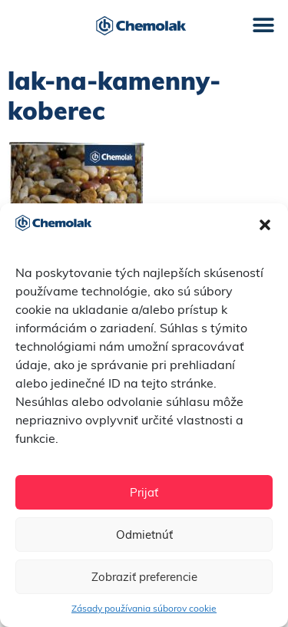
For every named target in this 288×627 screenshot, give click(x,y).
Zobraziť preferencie (144, 576)
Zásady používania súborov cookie (144, 608)
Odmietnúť (144, 534)
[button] (265, 225)
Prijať (144, 492)
